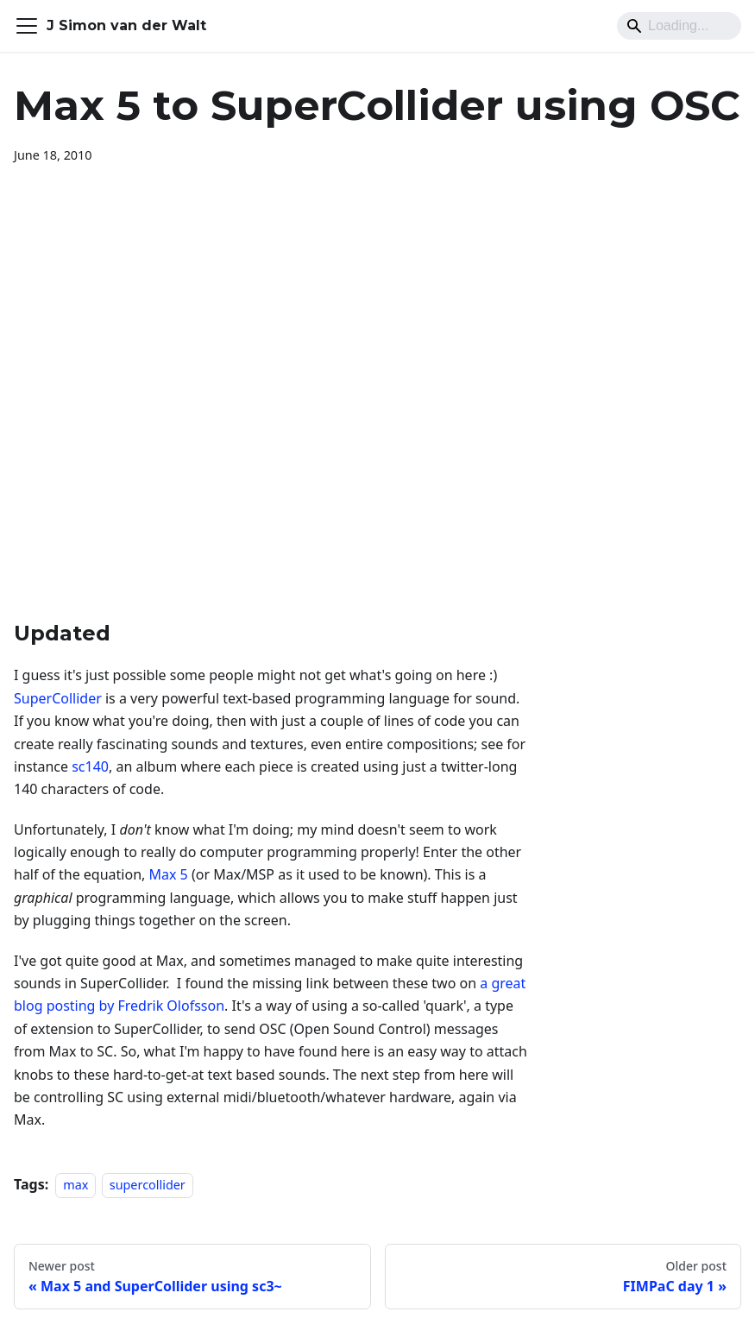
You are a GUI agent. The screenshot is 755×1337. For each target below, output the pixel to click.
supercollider (148, 1184)
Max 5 (168, 874)
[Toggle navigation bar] (27, 26)
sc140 (90, 766)
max (75, 1184)
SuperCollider (58, 698)
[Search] (679, 26)
